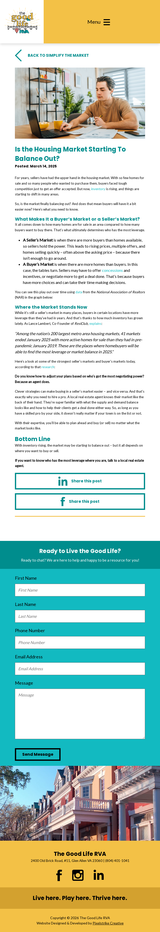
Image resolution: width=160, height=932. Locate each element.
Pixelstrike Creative (108, 923)
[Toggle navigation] (100, 21)
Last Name (25, 604)
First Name (26, 577)
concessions (112, 270)
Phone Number (30, 630)
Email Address (29, 656)
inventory (98, 189)
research (47, 367)
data (78, 292)
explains (95, 324)
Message (24, 682)
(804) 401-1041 (117, 861)
